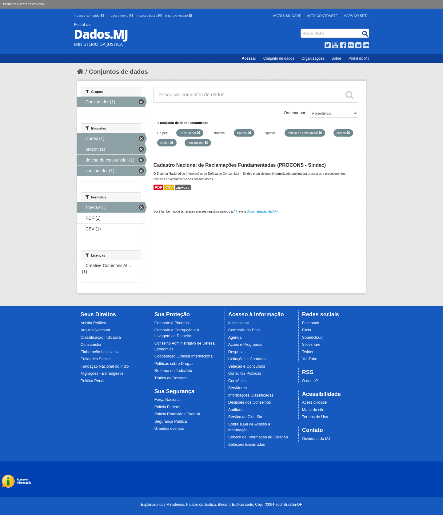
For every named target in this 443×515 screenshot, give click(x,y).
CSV (169, 187)
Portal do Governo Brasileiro (23, 4)
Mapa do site (313, 410)
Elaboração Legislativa (100, 352)
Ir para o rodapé (179, 16)
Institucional (238, 323)
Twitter (307, 352)
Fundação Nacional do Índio (105, 366)
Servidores (237, 388)
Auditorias (236, 410)
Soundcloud (312, 337)
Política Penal (92, 381)
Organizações (312, 58)
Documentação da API (262, 211)
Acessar (249, 58)
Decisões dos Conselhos (249, 402)
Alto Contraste (322, 16)
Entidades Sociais (96, 359)
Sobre (336, 58)
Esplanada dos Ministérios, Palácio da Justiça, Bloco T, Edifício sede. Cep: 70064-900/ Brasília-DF (221, 504)
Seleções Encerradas (246, 444)
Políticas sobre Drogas (174, 363)
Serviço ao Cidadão (245, 417)
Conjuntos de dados (118, 71)
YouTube (309, 359)
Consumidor (91, 344)
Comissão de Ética (244, 330)
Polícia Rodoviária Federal (177, 414)
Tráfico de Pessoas (170, 378)
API (235, 211)
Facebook (310, 323)
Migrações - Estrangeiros (102, 373)
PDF (158, 187)
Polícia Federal (167, 407)
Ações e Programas (245, 344)
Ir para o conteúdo (89, 16)
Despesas (236, 352)
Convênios (237, 381)
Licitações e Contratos (247, 359)
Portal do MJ (359, 58)
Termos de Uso (315, 417)
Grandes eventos (169, 428)
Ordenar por (294, 112)
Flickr (306, 330)
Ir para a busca (150, 16)
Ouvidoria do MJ (316, 439)
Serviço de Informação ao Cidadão (258, 437)
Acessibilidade (287, 16)
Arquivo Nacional (95, 330)
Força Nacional (167, 399)
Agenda (234, 337)
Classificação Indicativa (101, 337)
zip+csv (183, 187)
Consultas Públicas (244, 373)
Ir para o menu (121, 16)
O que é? (310, 381)
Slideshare (311, 344)
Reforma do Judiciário (173, 371)
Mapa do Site (356, 16)
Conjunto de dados (278, 58)
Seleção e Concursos (246, 366)
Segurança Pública (170, 421)
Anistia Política (93, 323)
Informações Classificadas (250, 395)
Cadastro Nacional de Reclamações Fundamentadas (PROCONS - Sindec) (240, 165)
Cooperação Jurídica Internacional (184, 356)
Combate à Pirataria (171, 323)
